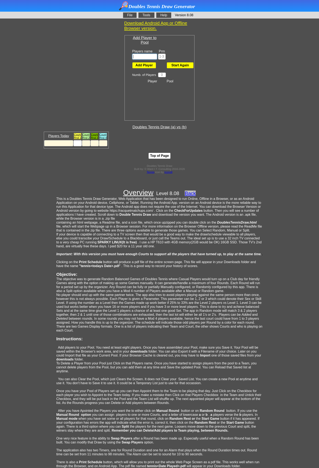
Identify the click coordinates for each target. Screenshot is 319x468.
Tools (146, 15)
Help (163, 15)
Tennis (150, 172)
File (130, 15)
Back (190, 193)
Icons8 (168, 172)
